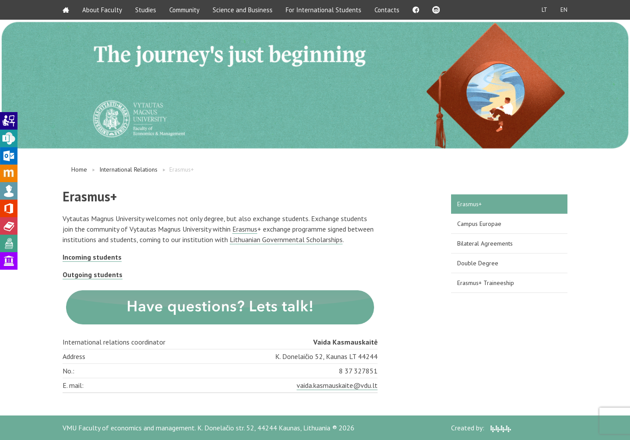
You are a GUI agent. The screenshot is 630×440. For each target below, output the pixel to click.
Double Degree (477, 263)
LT (544, 10)
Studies (145, 10)
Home (79, 169)
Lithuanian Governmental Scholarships (286, 239)
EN (563, 10)
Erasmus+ (469, 204)
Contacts (386, 10)
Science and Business (243, 10)
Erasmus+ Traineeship (485, 283)
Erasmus (244, 229)
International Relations (128, 169)
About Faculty (102, 10)
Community (184, 10)
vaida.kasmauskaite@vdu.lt (337, 385)
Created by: (481, 427)
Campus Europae (479, 224)
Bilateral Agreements (485, 243)
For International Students (323, 10)
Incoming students (92, 257)
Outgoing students (92, 274)
